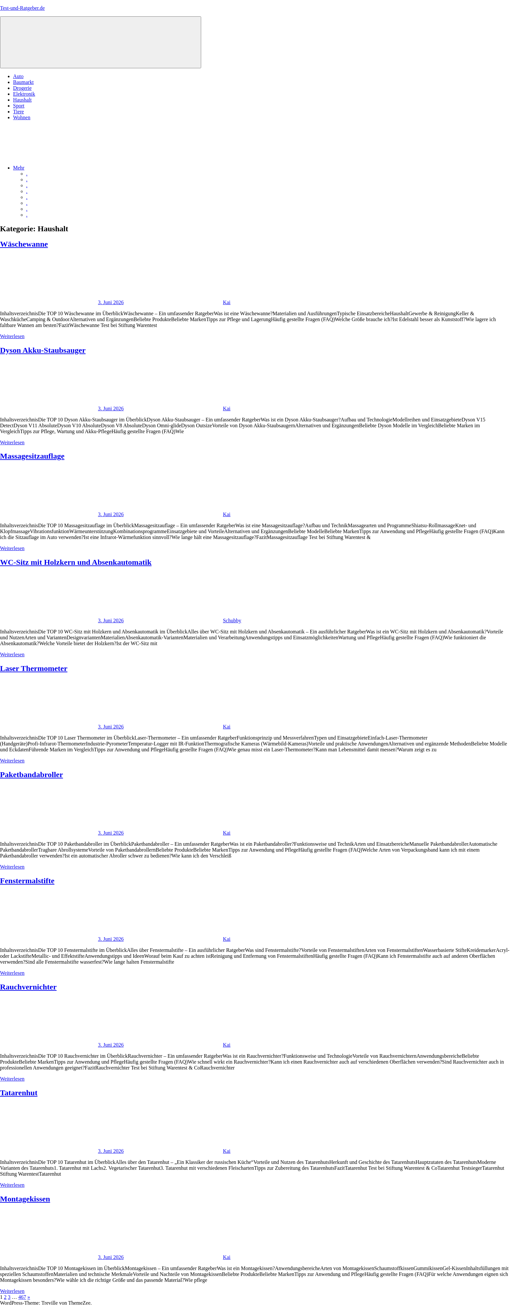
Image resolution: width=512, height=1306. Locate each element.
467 (22, 1297)
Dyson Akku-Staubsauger (43, 350)
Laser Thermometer (33, 668)
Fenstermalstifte (27, 880)
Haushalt (22, 100)
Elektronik (24, 94)
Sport (18, 105)
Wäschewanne (24, 244)
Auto (18, 76)
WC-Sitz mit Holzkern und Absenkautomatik (76, 562)
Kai (227, 302)
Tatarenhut (19, 1092)
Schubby (232, 620)
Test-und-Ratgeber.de (22, 8)
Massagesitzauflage (32, 456)
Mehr (67, 168)
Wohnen (21, 117)
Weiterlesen (12, 336)
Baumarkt (23, 82)
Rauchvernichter (28, 987)
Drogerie (22, 88)
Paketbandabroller (31, 774)
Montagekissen (25, 1199)
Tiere (18, 111)
